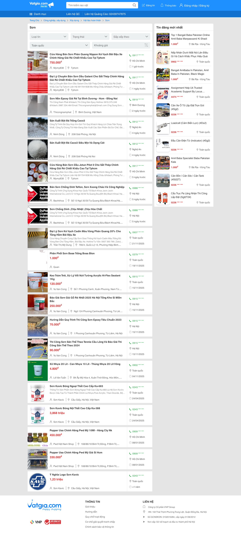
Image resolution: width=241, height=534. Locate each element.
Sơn (107, 20)
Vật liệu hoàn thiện (92, 20)
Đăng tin (148, 5)
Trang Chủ (34, 20)
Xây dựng (74, 20)
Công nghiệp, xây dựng (54, 20)
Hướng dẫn (91, 511)
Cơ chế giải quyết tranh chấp (100, 521)
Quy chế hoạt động (95, 516)
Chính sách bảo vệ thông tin (99, 526)
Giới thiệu (90, 506)
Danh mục (38, 14)
